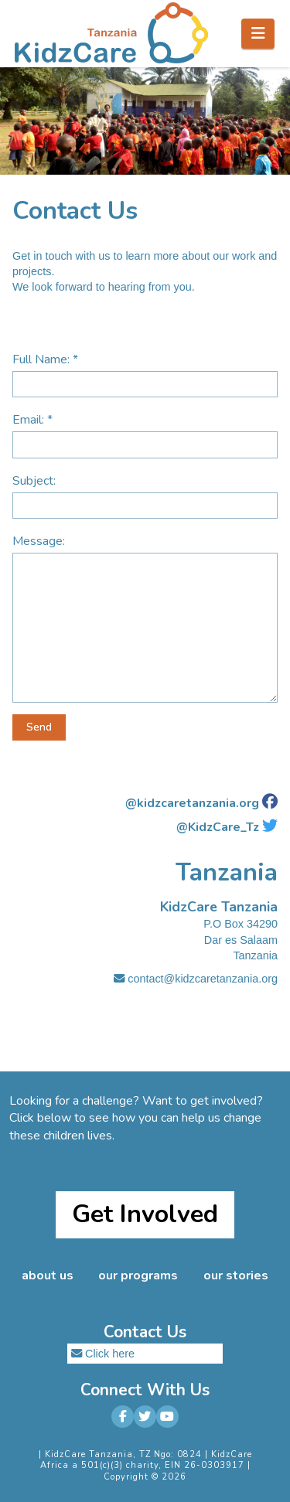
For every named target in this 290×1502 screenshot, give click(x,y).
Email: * (145, 433)
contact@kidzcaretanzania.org (196, 978)
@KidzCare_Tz (217, 827)
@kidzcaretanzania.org (192, 803)
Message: (145, 552)
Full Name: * (145, 373)
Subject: (145, 494)
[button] (258, 34)
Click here (110, 1353)
